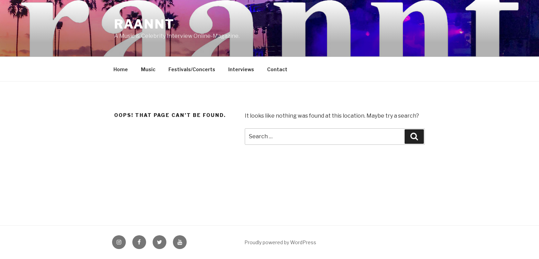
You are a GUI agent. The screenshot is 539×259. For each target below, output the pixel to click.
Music (148, 69)
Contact (277, 69)
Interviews (241, 69)
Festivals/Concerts (191, 69)
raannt (144, 24)
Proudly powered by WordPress (280, 242)
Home (120, 69)
